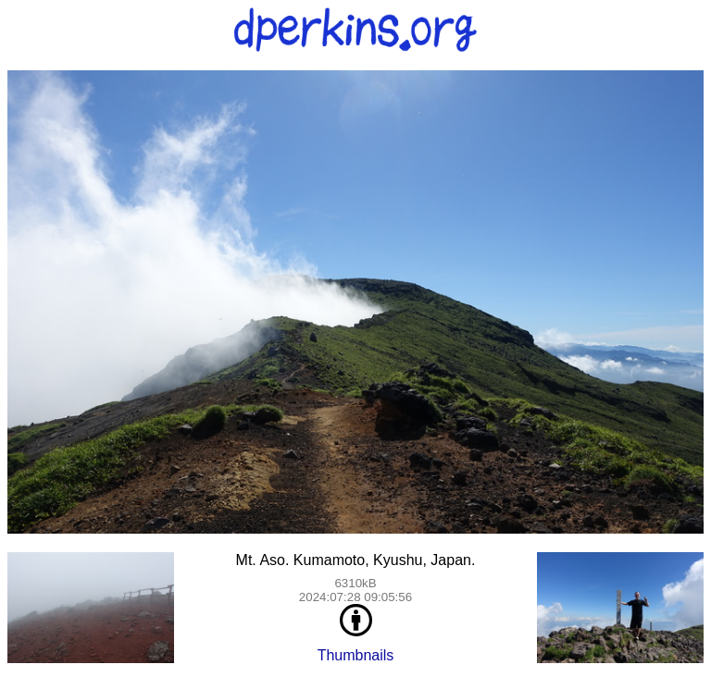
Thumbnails (356, 655)
